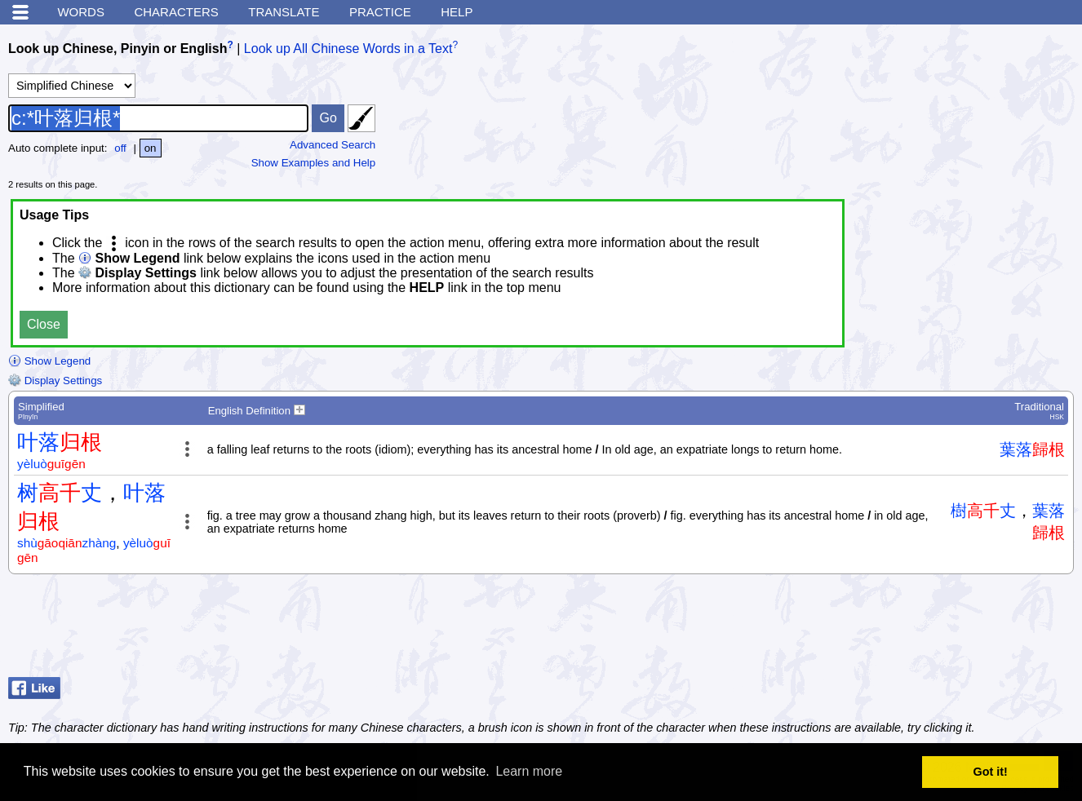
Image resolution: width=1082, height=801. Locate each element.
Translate (283, 12)
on (150, 148)
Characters (176, 12)
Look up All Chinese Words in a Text (348, 48)
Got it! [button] (990, 771)
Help (456, 12)
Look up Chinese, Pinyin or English (117, 48)
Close (43, 324)
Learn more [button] (528, 771)
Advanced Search (332, 145)
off (120, 148)
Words (80, 12)
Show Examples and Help (313, 163)
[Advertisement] (943, 629)
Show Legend (49, 361)
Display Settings (55, 380)
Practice (380, 12)
